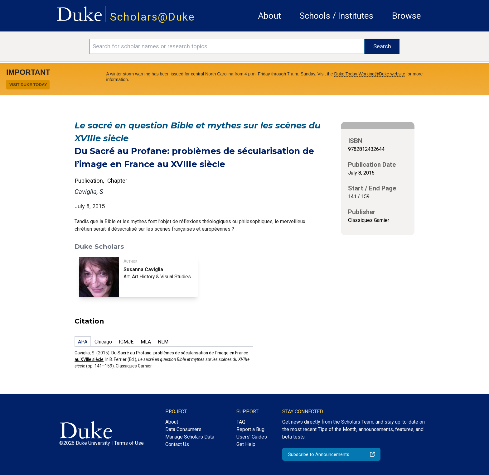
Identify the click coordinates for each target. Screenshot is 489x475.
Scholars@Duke (152, 17)
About (269, 16)
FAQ (240, 422)
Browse (406, 16)
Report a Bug (250, 429)
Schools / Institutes (336, 16)
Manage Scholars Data (189, 437)
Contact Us (177, 444)
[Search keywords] (227, 46)
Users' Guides (251, 437)
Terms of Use (129, 443)
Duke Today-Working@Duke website (369, 73)
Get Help (245, 444)
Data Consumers (183, 429)
